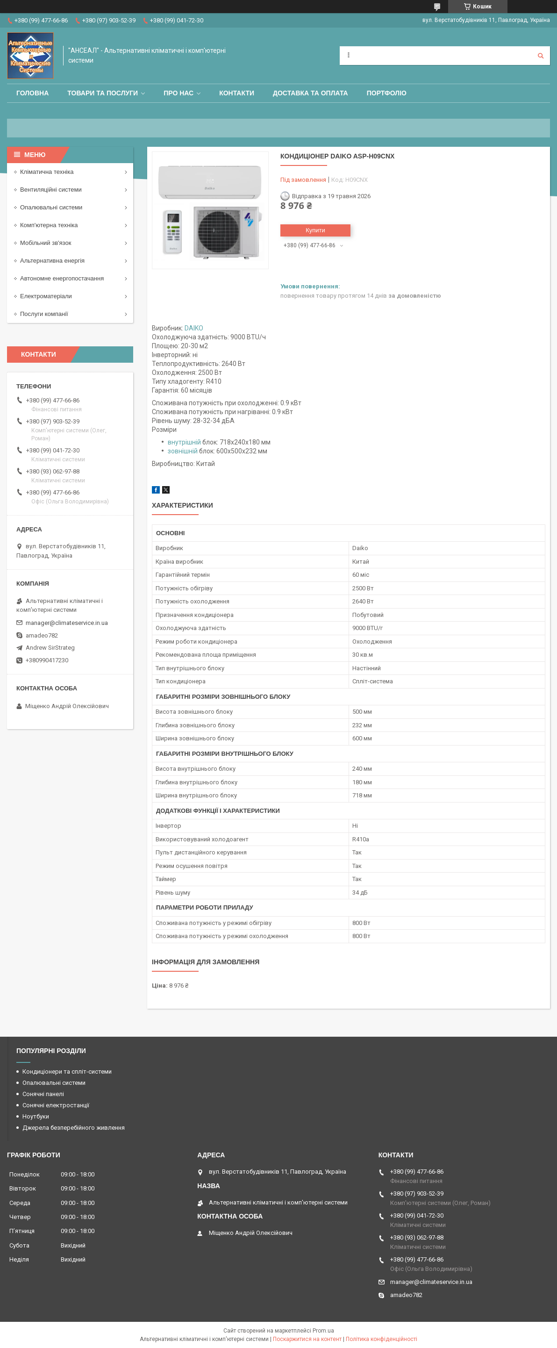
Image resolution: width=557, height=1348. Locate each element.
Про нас (178, 93)
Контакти (236, 93)
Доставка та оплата (310, 93)
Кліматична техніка (46, 171)
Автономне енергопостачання (62, 278)
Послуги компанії (44, 313)
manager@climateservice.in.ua (67, 622)
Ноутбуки (35, 1116)
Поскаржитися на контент (307, 1339)
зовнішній (183, 451)
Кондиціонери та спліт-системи (67, 1071)
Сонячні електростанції (55, 1105)
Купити (315, 230)
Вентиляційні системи (51, 189)
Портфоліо (387, 93)
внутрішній (184, 442)
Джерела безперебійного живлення (73, 1127)
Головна (32, 93)
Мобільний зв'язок (45, 242)
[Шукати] (540, 55)
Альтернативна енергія (52, 260)
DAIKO (194, 328)
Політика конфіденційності (381, 1339)
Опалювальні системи (51, 207)
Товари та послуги (102, 93)
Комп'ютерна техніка (49, 225)
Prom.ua (323, 1330)
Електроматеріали (46, 296)
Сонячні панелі (43, 1093)
